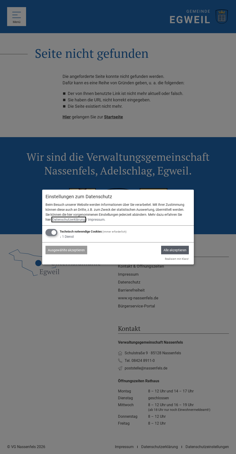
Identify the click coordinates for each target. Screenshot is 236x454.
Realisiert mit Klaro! (177, 259)
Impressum (96, 219)
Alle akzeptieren (174, 250)
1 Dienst (67, 236)
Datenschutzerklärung (68, 219)
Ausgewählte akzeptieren (66, 250)
